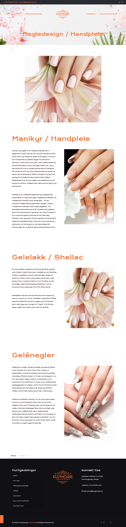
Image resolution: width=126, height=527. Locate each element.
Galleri (15, 491)
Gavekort (17, 496)
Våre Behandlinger (21, 486)
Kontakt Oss (18, 506)
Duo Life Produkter (21, 501)
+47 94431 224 (11, 2)
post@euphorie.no (28, 2)
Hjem (15, 475)
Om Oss (16, 480)
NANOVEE (32, 522)
